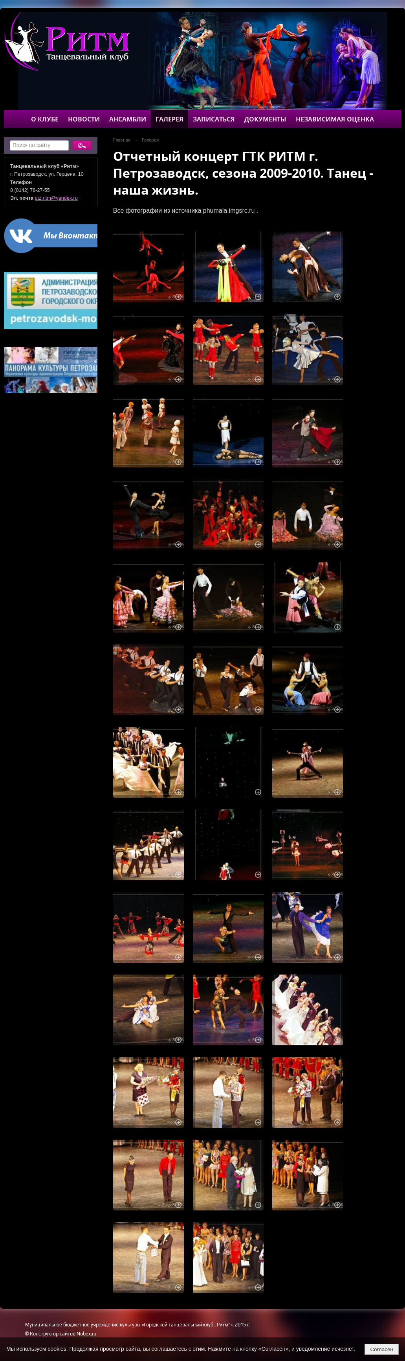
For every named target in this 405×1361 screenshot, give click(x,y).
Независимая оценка (335, 119)
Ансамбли (127, 119)
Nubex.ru (86, 1334)
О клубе (45, 119)
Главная (121, 140)
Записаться (214, 119)
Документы (265, 119)
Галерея (169, 119)
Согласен (381, 1349)
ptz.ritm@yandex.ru (56, 198)
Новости (84, 119)
